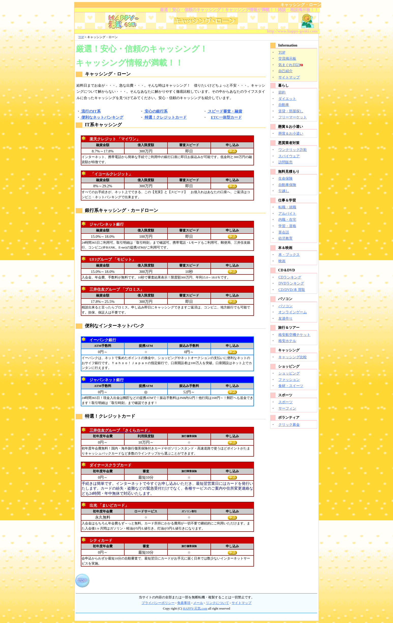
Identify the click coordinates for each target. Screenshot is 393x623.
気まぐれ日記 (289, 65)
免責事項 (183, 603)
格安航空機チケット (294, 335)
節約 (281, 92)
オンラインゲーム (292, 312)
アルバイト (287, 213)
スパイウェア (289, 156)
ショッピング (289, 373)
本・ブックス (289, 255)
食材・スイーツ (290, 386)
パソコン (285, 306)
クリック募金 (289, 425)
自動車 (283, 105)
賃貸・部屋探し (290, 111)
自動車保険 (287, 185)
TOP (81, 37)
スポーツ (285, 402)
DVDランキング (291, 283)
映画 (281, 261)
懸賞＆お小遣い (290, 133)
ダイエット (287, 99)
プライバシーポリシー (158, 603)
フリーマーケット (292, 117)
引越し (283, 191)
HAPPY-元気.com (195, 608)
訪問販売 (285, 162)
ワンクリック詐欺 (292, 150)
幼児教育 (285, 238)
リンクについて (217, 603)
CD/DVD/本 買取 (291, 290)
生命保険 (285, 178)
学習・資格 (287, 226)
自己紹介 (285, 71)
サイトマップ (289, 77)
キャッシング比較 (292, 357)
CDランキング (289, 277)
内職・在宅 (287, 219)
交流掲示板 (287, 58)
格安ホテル (287, 341)
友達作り (285, 318)
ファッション (289, 380)
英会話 (283, 232)
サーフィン (287, 408)
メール (198, 603)
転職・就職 (287, 207)
